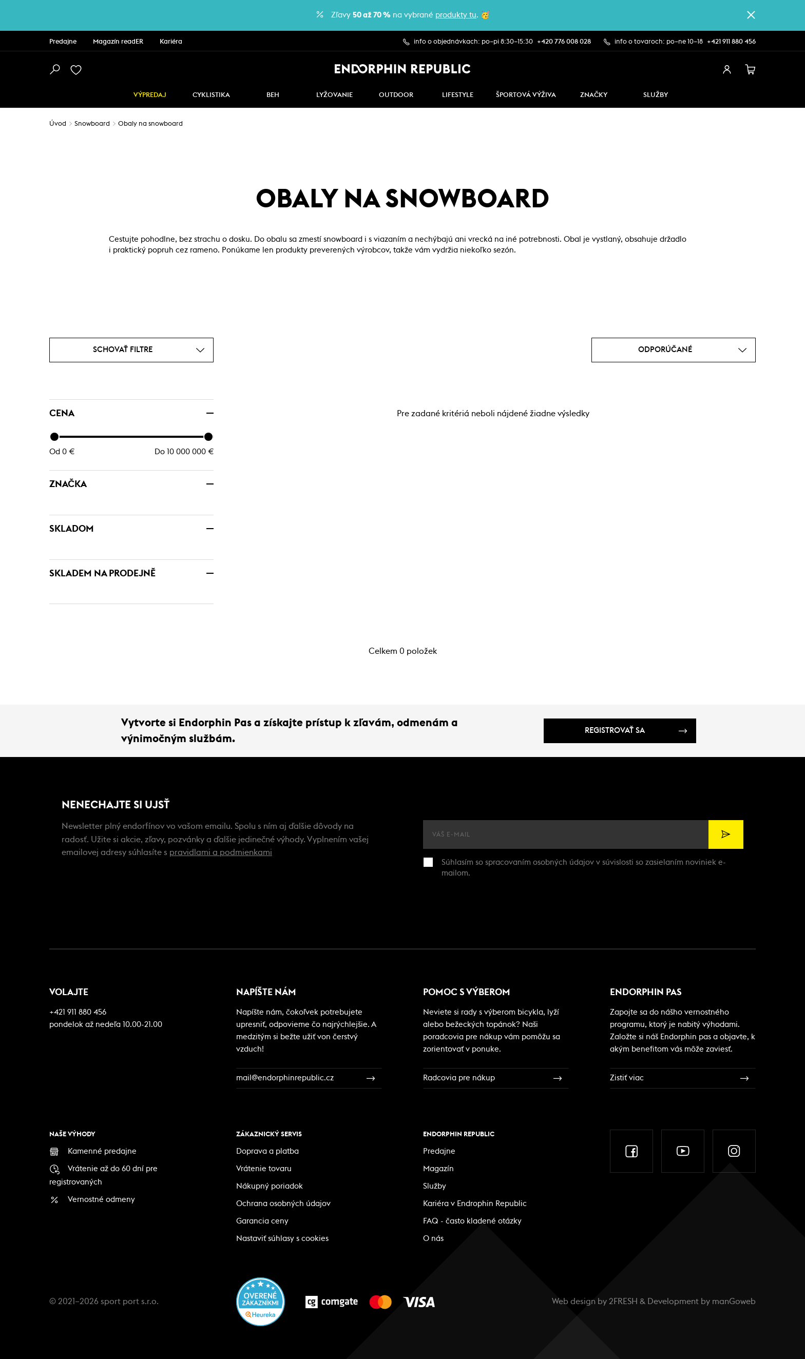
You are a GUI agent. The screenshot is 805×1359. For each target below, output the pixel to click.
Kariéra (171, 41)
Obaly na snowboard (150, 124)
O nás (433, 1238)
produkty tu (455, 15)
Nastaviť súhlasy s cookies (282, 1238)
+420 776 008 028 (564, 41)
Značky (593, 95)
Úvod (57, 124)
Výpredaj (149, 95)
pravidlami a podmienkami (220, 852)
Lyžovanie (334, 95)
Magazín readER (118, 41)
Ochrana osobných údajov (283, 1204)
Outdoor (396, 95)
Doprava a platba (267, 1151)
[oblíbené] (78, 70)
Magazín (438, 1169)
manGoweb (734, 1301)
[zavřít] (751, 15)
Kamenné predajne (102, 1151)
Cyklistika (211, 95)
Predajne (62, 41)
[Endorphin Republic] (403, 68)
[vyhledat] (54, 70)
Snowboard (92, 124)
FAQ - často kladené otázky (472, 1221)
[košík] (750, 70)
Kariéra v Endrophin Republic (475, 1204)
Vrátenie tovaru (264, 1169)
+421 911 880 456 (731, 41)
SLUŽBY (655, 95)
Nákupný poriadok (269, 1186)
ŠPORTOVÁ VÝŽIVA (526, 95)
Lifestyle (457, 95)
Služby (434, 1186)
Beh (272, 95)
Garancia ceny (262, 1221)
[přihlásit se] (727, 70)
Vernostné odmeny (101, 1199)
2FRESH (623, 1301)
